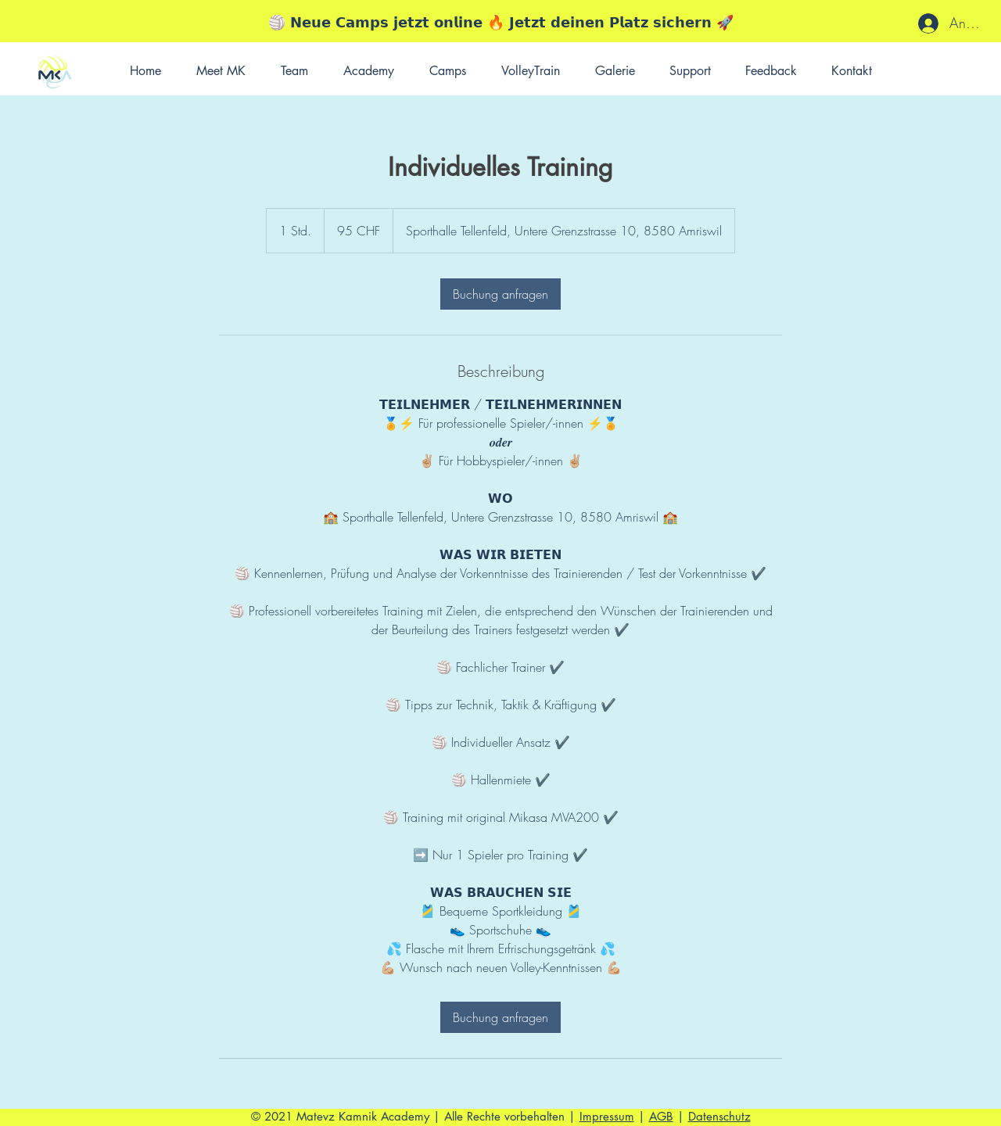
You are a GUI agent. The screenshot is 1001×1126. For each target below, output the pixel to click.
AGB (661, 1116)
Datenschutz (719, 1116)
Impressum (606, 1116)
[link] (500, 294)
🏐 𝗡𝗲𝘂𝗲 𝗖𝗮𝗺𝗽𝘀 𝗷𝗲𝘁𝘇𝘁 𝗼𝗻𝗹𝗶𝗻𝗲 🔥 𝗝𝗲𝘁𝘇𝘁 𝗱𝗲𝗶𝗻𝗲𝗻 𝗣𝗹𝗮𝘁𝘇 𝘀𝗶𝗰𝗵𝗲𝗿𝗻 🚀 (501, 22)
